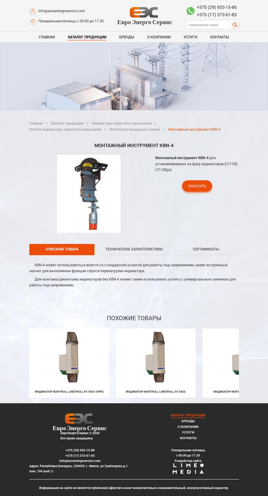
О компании (159, 37)
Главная (47, 37)
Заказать (197, 185)
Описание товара (61, 249)
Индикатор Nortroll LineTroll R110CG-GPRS (69, 391)
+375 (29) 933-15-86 (217, 7)
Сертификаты (206, 249)
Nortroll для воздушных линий (134, 129)
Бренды (126, 37)
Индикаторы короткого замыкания (121, 123)
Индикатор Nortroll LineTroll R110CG (156, 391)
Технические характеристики (134, 249)
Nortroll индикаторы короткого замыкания (65, 129)
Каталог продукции (87, 37)
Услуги (190, 37)
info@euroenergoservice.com (57, 10)
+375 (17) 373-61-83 (217, 14)
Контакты (219, 37)
